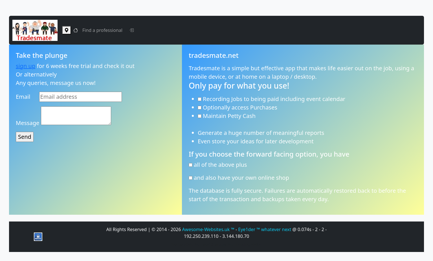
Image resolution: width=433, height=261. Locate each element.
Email (23, 96)
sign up (25, 66)
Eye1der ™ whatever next (265, 229)
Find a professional (102, 30)
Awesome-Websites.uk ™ (209, 229)
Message (27, 123)
